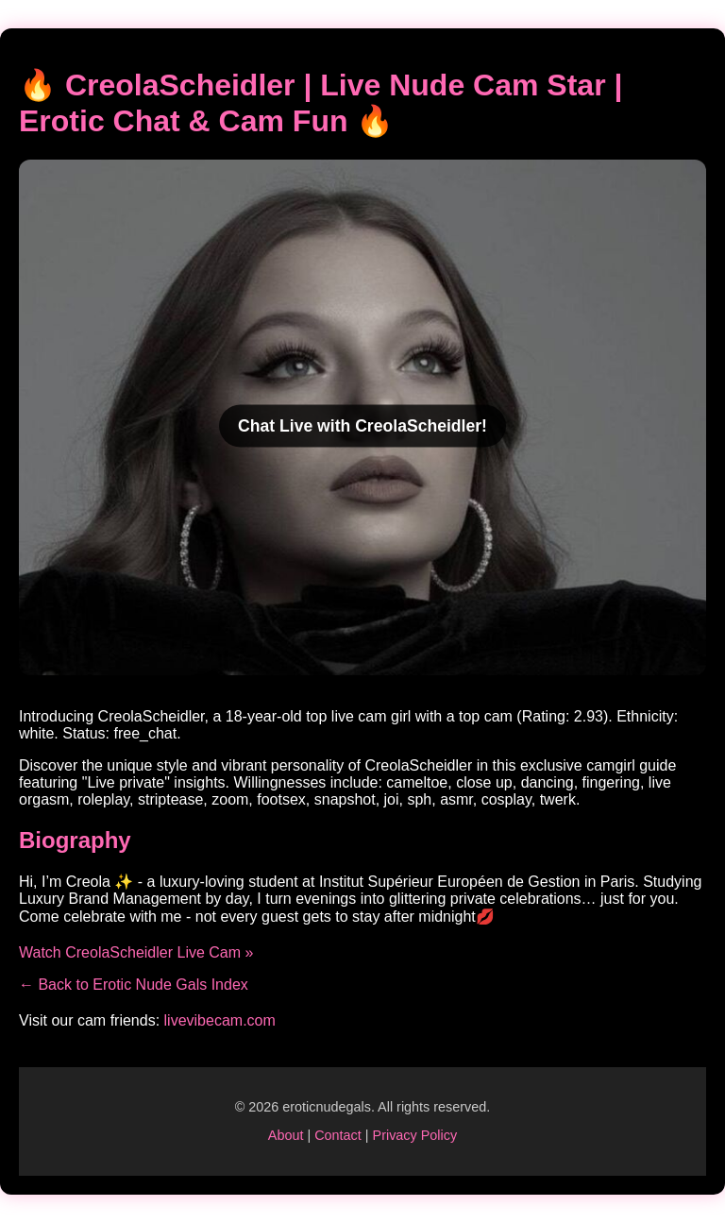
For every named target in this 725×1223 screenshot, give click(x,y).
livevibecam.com (220, 1020)
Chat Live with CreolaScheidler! (362, 425)
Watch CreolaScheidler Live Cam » (136, 952)
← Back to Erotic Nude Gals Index (133, 985)
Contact (338, 1135)
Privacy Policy (415, 1135)
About (286, 1135)
